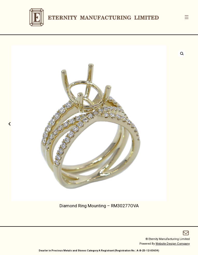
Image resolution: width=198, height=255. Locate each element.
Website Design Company (173, 243)
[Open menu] (187, 17)
